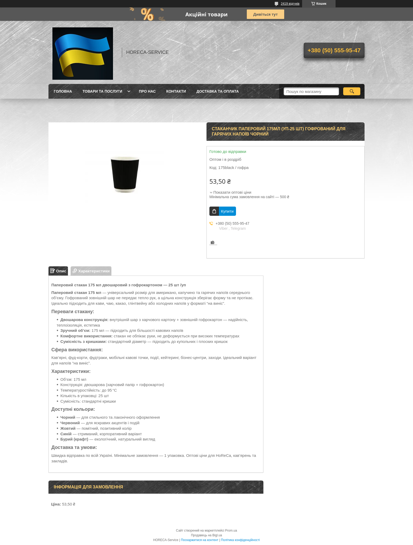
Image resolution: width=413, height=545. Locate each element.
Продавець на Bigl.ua (206, 535)
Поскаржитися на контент (199, 540)
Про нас (147, 91)
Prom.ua (231, 530)
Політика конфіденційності (240, 540)
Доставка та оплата (217, 91)
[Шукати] (351, 91)
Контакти (176, 91)
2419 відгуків (290, 4)
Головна (63, 91)
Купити (227, 211)
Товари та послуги (102, 91)
